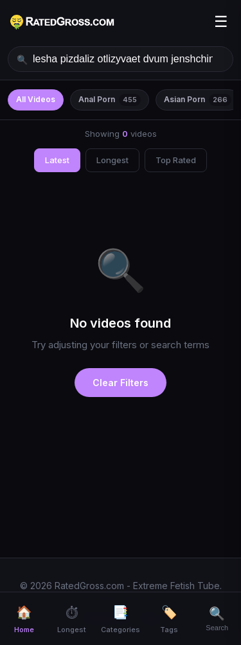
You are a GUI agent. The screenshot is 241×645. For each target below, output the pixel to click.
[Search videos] (120, 59)
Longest (112, 160)
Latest (57, 160)
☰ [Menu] (221, 21)
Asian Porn (197, 100)
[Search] (217, 619)
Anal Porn (109, 100)
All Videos (35, 99)
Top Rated (176, 160)
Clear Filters (120, 382)
